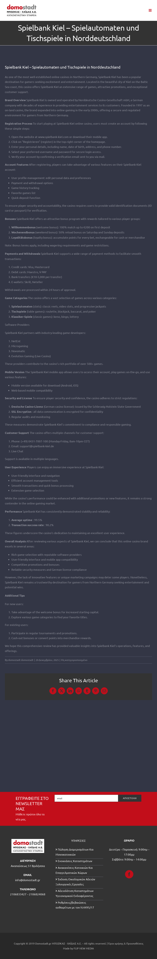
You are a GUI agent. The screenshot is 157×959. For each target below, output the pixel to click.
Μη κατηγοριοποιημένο (74, 659)
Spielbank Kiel (50, 86)
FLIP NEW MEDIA (84, 948)
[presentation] (116, 811)
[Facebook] (129, 874)
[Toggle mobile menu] (150, 10)
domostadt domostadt (20, 659)
